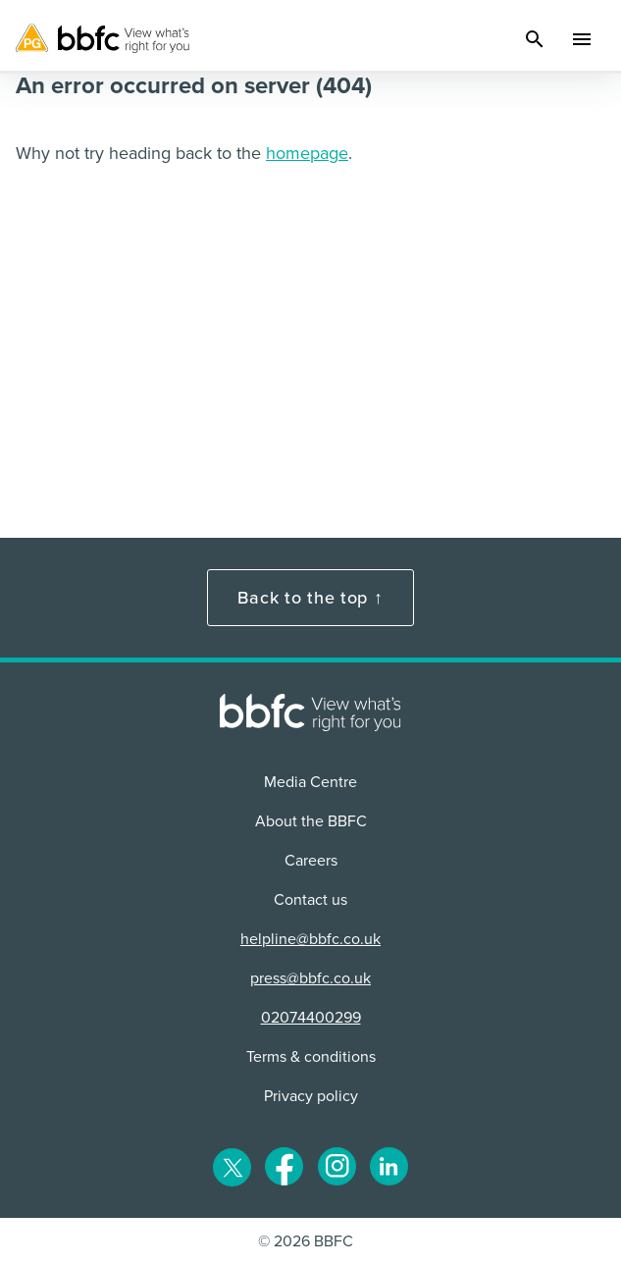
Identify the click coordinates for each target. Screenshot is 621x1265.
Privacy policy (311, 1096)
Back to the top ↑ (310, 597)
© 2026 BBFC (305, 1241)
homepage (307, 153)
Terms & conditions (311, 1057)
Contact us (310, 900)
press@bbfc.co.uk (310, 978)
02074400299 (311, 1018)
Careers (311, 860)
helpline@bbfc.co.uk (310, 939)
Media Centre (310, 782)
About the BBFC (311, 821)
